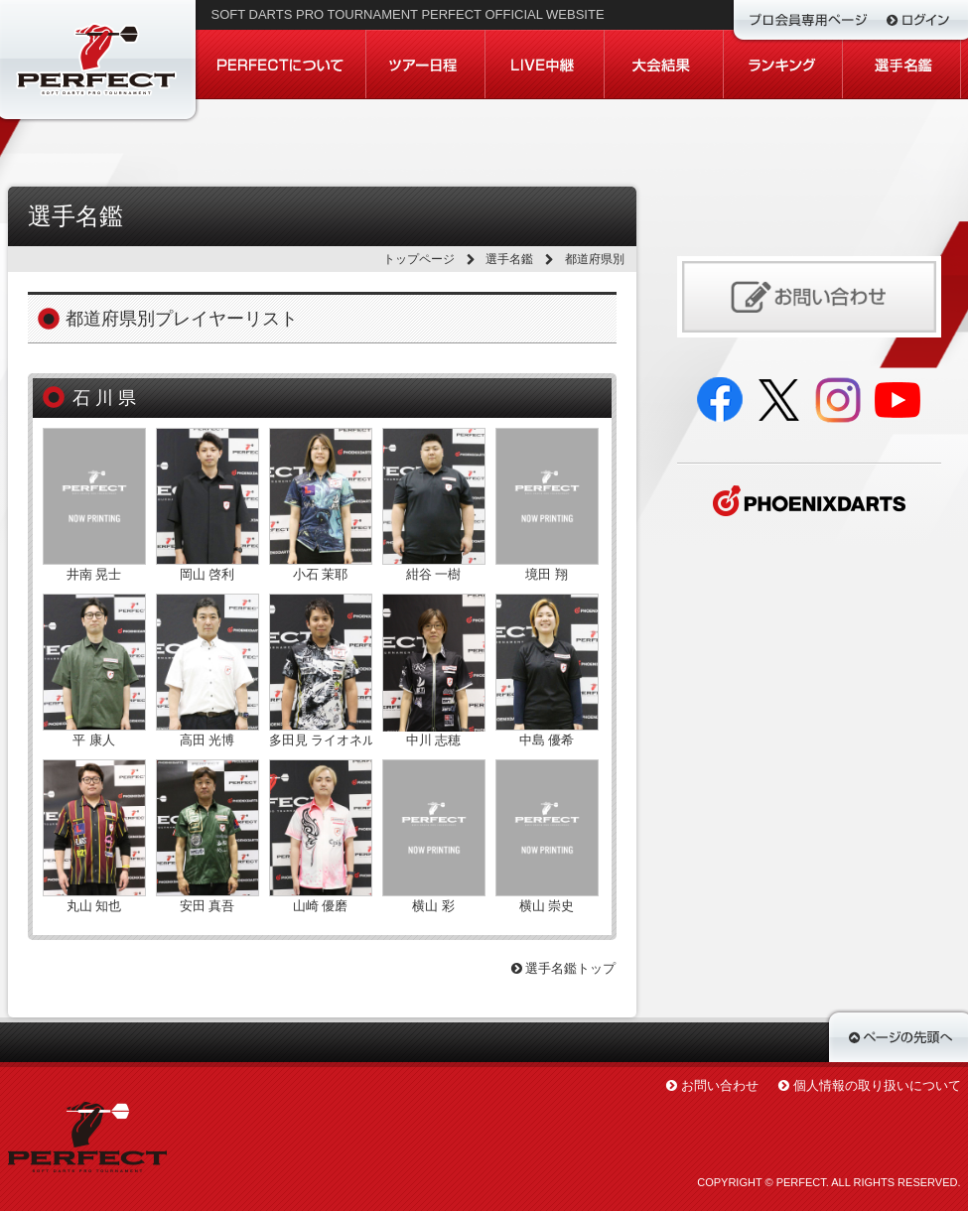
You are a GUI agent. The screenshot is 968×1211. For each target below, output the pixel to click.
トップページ (419, 259)
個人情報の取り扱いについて (877, 1085)
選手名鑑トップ (564, 968)
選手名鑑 (509, 259)
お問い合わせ (720, 1085)
